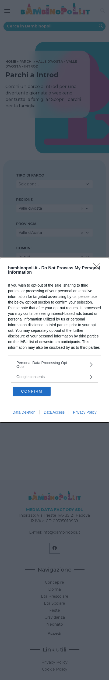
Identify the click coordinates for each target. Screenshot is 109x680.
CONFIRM (31, 391)
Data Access (54, 412)
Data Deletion (24, 412)
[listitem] (54, 364)
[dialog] (54, 340)
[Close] (98, 268)
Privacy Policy (84, 412)
